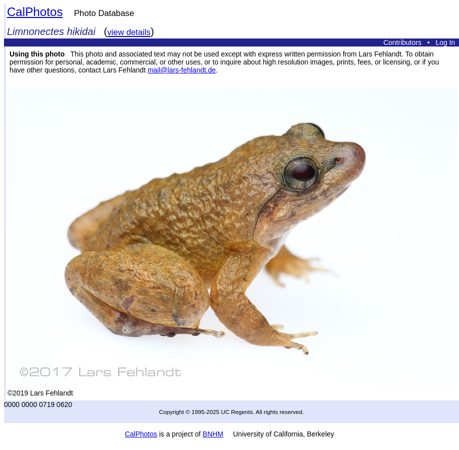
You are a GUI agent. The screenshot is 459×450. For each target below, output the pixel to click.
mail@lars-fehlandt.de (182, 70)
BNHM (212, 434)
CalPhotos (35, 11)
